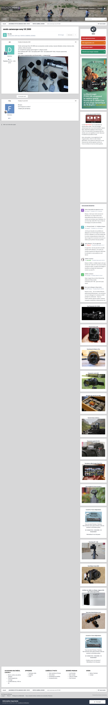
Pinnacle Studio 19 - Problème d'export (95, 227)
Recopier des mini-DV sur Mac (93, 395)
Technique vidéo (32, 673)
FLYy (9, 101)
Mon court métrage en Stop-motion (93, 287)
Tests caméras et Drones (55, 673)
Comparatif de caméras (54, 676)
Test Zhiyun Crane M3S (93, 566)
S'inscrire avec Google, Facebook (90, 51)
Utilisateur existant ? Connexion (87, 8)
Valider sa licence (89, 258)
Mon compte (72, 675)
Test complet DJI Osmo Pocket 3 (93, 486)
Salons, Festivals (94, 673)
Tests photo (52, 675)
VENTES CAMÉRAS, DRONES (27, 35)
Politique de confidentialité (18, 695)
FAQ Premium (72, 678)
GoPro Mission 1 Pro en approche (93, 243)
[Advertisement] (93, 176)
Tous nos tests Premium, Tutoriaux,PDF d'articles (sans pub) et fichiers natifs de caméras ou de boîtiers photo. (93, 525)
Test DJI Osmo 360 (93, 326)
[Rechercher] (94, 19)
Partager (61, 35)
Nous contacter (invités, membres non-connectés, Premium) (39, 695)
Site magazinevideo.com (88, 42)
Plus (66, 19)
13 (9, 118)
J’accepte (97, 702)
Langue (3, 695)
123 (9, 59)
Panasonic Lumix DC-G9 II (93, 441)
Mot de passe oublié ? (87, 47)
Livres (29, 676)
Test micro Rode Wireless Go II (93, 612)
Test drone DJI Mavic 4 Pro (93, 349)
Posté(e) (24, 42)
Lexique (91, 675)
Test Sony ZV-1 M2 (93, 542)
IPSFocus (10, 694)
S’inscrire (100, 8)
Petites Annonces (27, 19)
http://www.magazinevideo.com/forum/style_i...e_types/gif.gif (34, 55)
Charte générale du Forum (88, 38)
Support (60, 19)
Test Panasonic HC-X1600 (93, 306)
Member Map (39, 19)
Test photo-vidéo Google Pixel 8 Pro (93, 463)
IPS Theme (3, 694)
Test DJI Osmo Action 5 (93, 417)
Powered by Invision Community (99, 695)
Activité (5, 19)
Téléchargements (15, 19)
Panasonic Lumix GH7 (93, 373)
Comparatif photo (53, 678)
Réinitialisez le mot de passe (93, 534)
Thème (9, 695)
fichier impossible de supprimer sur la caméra (94, 209)
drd (10, 42)
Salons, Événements (50, 19)
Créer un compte (73, 676)
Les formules (72, 673)
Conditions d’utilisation (23, 702)
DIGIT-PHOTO (88, 124)
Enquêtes (30, 675)
